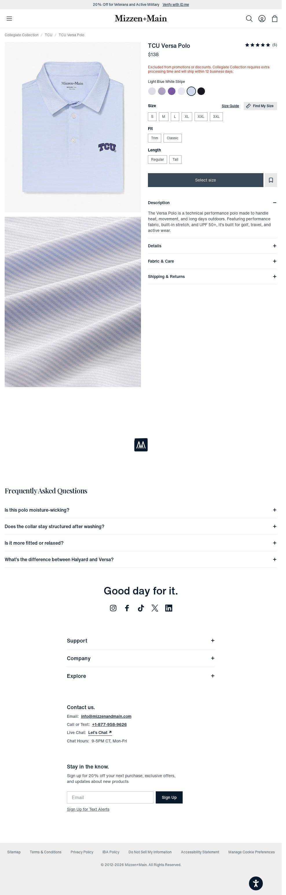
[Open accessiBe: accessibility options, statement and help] (256, 883)
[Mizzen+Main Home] (141, 18)
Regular (157, 159)
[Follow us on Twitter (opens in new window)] (155, 608)
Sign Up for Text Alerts (88, 809)
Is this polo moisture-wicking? (141, 509)
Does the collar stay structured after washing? (141, 526)
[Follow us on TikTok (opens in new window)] (141, 608)
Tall (175, 159)
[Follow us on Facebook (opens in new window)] (127, 608)
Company (141, 658)
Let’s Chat (100, 732)
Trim (154, 138)
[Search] (249, 18)
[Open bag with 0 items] (274, 18)
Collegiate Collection (21, 34)
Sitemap (14, 852)
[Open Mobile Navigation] (9, 18)
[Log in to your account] (262, 18)
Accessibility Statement (200, 852)
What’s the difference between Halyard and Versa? (141, 559)
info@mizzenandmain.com (106, 716)
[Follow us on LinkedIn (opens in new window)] (168, 608)
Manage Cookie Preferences (251, 852)
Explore (141, 676)
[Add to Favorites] (271, 180)
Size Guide (230, 105)
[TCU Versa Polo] (152, 91)
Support (141, 640)
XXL (200, 116)
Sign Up (169, 797)
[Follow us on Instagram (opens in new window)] (113, 608)
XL (186, 116)
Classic (172, 138)
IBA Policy (110, 852)
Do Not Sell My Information (150, 852)
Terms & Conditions (45, 852)
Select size (205, 180)
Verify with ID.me (176, 4)
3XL (216, 116)
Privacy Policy (82, 852)
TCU (48, 34)
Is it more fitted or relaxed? (141, 542)
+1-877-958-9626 (109, 724)
